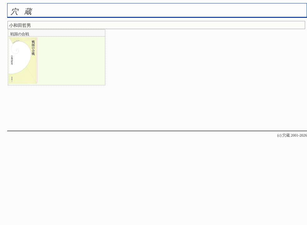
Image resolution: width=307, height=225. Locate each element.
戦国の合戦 (19, 34)
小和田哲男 (20, 25)
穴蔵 (24, 12)
